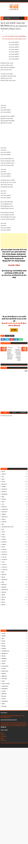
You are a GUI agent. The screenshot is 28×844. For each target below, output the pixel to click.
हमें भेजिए (14, 330)
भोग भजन (3, 531)
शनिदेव (3, 582)
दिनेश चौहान (3, 656)
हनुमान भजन (4, 597)
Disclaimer (3, 740)
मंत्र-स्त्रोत (3, 534)
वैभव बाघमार (4, 698)
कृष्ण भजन (7, 335)
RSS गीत (3, 471)
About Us (3, 734)
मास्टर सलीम (4, 668)
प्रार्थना (3, 524)
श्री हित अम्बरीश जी (5, 701)
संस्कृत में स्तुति (4, 587)
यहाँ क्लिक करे (3, 727)
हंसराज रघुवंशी (4, 706)
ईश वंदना (3, 479)
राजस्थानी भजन (4, 549)
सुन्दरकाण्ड (3, 594)
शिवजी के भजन (4, 584)
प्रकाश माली (3, 663)
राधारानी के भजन (4, 554)
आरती (3, 476)
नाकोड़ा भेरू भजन (4, 516)
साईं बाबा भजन (4, 592)
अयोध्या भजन (4, 474)
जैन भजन (3, 501)
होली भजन (3, 602)
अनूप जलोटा (3, 633)
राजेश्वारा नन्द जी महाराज (6, 683)
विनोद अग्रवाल (4, 696)
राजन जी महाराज (4, 678)
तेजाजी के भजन (4, 506)
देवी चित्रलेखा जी (4, 658)
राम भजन (3, 562)
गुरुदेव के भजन (4, 491)
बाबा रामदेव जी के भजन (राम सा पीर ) (8, 526)
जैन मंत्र (3, 504)
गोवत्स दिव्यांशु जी (4, 494)
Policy (2, 738)
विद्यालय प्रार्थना (4, 574)
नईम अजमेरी (4, 661)
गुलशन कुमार (4, 646)
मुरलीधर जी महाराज (5, 671)
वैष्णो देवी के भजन (4, 579)
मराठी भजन (3, 536)
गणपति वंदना (4, 486)
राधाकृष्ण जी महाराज (5, 686)
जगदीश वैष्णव (4, 648)
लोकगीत (3, 572)
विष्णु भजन (3, 577)
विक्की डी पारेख (4, 693)
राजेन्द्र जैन (3, 681)
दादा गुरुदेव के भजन (5, 509)
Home (2, 733)
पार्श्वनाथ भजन (4, 521)
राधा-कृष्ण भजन (4, 552)
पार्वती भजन (3, 519)
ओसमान (3, 638)
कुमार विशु (3, 641)
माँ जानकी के (4, 539)
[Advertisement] (14, 13)
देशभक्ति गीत (4, 514)
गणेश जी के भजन (4, 489)
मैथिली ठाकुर (4, 673)
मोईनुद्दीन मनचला (4, 676)
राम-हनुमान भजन (4, 569)
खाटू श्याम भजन (4, 484)
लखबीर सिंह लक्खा (4, 688)
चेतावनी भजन (4, 499)
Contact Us (4, 736)
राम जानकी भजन (4, 559)
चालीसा (3, 496)
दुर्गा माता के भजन (4, 511)
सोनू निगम (3, 703)
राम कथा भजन (4, 557)
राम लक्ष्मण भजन (4, 567)
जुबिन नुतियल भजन (5, 653)
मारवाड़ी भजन (4, 544)
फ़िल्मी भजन (4, 604)
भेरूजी (3, 529)
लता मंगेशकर (4, 691)
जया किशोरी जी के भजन (5, 651)
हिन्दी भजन (12, 335)
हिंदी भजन (3, 599)
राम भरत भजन (4, 564)
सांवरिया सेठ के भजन (5, 589)
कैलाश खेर (3, 643)
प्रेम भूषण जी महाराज (5, 666)
